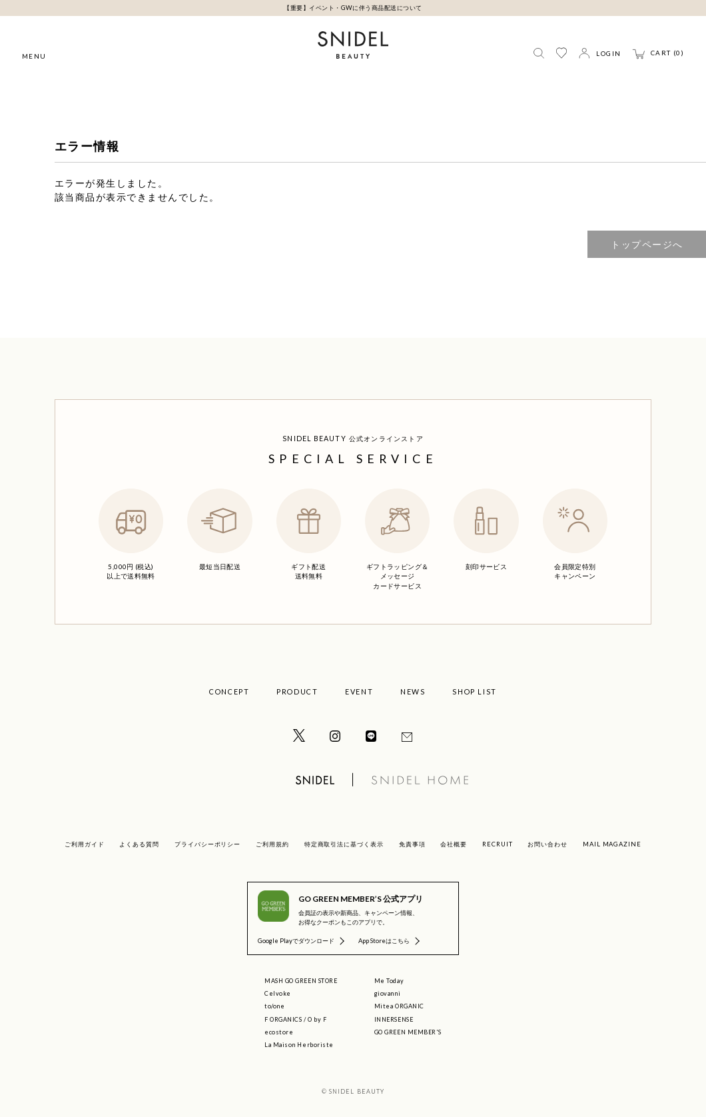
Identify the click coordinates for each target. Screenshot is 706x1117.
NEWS (412, 691)
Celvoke (277, 993)
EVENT (359, 691)
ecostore (278, 1032)
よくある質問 (139, 844)
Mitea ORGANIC (399, 1006)
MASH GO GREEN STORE (300, 980)
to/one (274, 1006)
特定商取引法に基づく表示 (344, 844)
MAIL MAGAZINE (612, 844)
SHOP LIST (474, 691)
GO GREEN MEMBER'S (408, 1032)
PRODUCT (297, 691)
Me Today (389, 980)
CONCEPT (229, 691)
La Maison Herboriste (299, 1044)
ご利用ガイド (85, 844)
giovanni (387, 993)
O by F (317, 1019)
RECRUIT (497, 844)
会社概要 (453, 844)
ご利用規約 (272, 844)
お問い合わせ (547, 844)
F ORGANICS (283, 1019)
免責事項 (412, 844)
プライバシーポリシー (207, 844)
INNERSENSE (393, 1019)
